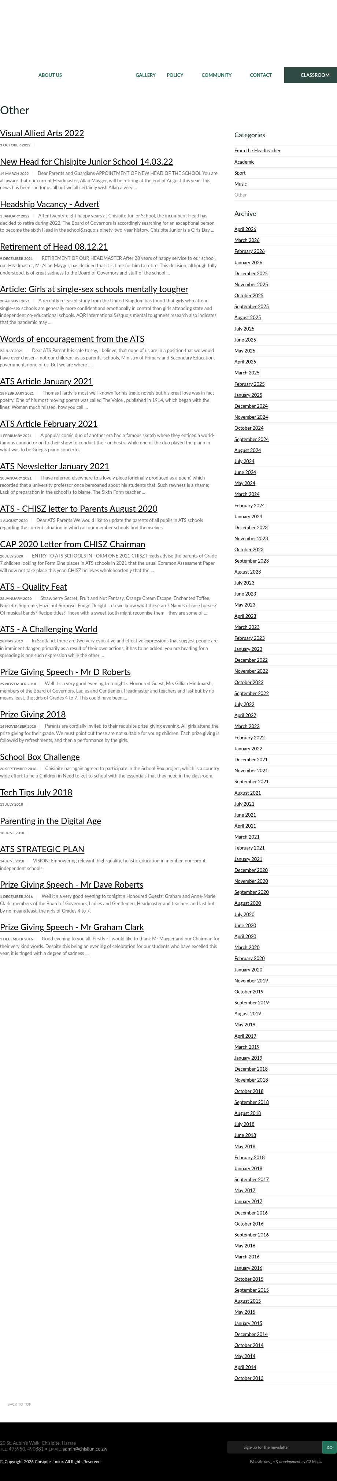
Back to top (19, 1404)
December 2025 (251, 273)
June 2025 (245, 340)
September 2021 (251, 781)
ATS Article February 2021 (49, 423)
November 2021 (251, 770)
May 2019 (244, 1024)
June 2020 (245, 925)
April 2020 (245, 936)
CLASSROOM (315, 75)
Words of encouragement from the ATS (72, 338)
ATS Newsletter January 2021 (54, 466)
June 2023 (245, 594)
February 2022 (249, 737)
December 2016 (251, 1213)
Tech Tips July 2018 (36, 792)
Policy (175, 75)
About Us (50, 75)
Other (240, 195)
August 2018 (247, 1113)
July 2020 (244, 914)
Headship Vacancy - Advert (49, 204)
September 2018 (251, 1102)
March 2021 (247, 837)
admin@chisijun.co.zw (85, 1449)
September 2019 (251, 1003)
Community (217, 75)
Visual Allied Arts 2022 (42, 133)
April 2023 (245, 616)
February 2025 (249, 384)
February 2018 (249, 1157)
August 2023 (247, 572)
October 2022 (248, 682)
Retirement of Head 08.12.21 (54, 246)
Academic (244, 162)
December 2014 (251, 1334)
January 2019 (248, 1058)
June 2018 (245, 1135)
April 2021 (245, 826)
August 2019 (247, 1013)
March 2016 (247, 1257)
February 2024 (249, 505)
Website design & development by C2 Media (286, 1461)
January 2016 (248, 1268)
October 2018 (248, 1091)
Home (16, 75)
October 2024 (248, 428)
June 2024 (245, 472)
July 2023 (244, 583)
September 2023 (251, 561)
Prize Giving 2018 (33, 714)
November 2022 (251, 671)
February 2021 (249, 848)
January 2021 (248, 859)
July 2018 (244, 1124)
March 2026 (247, 240)
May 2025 (244, 351)
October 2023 (248, 549)
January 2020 (248, 970)
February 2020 (249, 958)
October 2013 (248, 1378)
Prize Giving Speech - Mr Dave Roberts (71, 884)
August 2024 (247, 450)
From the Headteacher (257, 150)
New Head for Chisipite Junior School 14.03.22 (86, 161)
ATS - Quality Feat (33, 586)
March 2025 (247, 373)
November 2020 (251, 881)
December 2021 (251, 759)
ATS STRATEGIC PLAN (42, 849)
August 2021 (247, 793)
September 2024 (251, 439)
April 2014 (245, 1367)
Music (240, 184)
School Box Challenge (40, 756)
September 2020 (251, 892)
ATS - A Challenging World (48, 629)
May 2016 (244, 1246)
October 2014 (248, 1345)
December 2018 (251, 1069)
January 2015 (248, 1323)
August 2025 (247, 317)
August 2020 (247, 903)
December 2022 (251, 660)
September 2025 (251, 306)
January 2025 (248, 395)
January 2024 (248, 516)
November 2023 (251, 538)
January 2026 (248, 262)
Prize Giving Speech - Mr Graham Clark (72, 927)
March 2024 (247, 494)
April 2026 (245, 229)
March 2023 (247, 627)
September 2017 (251, 1179)
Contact (261, 75)
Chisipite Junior (169, 33)
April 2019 (245, 1036)
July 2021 (244, 804)
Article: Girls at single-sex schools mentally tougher (94, 289)
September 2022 (251, 693)
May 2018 (244, 1146)
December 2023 (251, 527)
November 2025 (251, 284)
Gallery (146, 75)
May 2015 (244, 1312)
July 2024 (244, 461)
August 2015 (247, 1301)
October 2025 (248, 295)
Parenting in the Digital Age (50, 821)
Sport (239, 173)
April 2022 (245, 715)
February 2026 (249, 251)
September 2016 (251, 1235)
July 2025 (244, 329)
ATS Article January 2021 (46, 381)
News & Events (98, 75)
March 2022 (247, 726)
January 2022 (248, 748)
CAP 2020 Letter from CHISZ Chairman (72, 544)
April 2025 (245, 362)
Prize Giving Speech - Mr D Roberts (65, 672)
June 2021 (245, 815)
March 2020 (247, 947)
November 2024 (251, 417)
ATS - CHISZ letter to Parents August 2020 (79, 508)
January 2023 (248, 649)
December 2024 (251, 406)
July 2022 (244, 704)
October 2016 (248, 1224)
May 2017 (244, 1190)
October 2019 (248, 992)
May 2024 (244, 483)
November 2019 (251, 981)
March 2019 (247, 1047)
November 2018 (251, 1080)
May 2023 (244, 605)
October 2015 (248, 1279)
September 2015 (251, 1290)
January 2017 (248, 1201)
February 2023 (249, 638)
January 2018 (248, 1168)
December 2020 (251, 870)
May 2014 (244, 1356)
